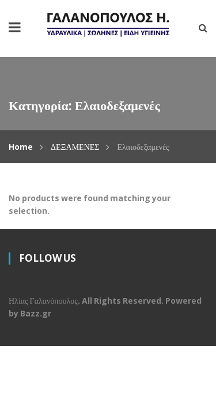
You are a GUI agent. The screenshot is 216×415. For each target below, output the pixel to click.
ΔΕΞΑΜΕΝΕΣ (75, 146)
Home (21, 146)
